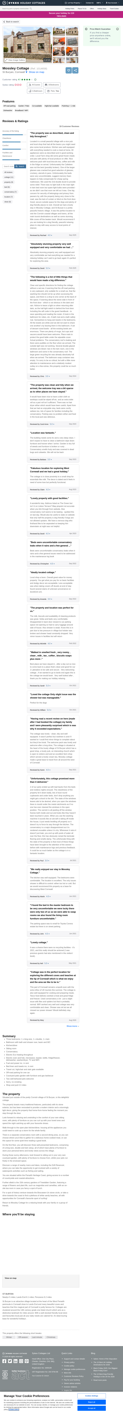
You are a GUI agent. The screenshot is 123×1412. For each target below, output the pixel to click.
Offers (92, 9)
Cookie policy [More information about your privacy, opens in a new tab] (14, 1409)
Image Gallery (15, 60)
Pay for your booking (72, 1380)
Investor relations (70, 1387)
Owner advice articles (72, 1383)
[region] (61, 1402)
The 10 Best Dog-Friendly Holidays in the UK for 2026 (103, 1375)
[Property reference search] (31, 8)
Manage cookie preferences (74, 1369)
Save (69, 70)
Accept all (91, 1408)
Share (75, 70)
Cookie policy (69, 1366)
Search (20, 166)
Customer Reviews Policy (73, 1376)
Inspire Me (68, 1390)
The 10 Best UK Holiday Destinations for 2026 (102, 1363)
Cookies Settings (91, 1396)
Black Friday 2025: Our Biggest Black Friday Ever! (105, 1369)
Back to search (12, 22)
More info (67, 1373)
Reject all (91, 1402)
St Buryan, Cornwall (23, 72)
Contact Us (89, 3)
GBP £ (100, 3)
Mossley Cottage (15, 68)
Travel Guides (114, 9)
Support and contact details (74, 1359)
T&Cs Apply (61, 16)
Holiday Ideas (102, 9)
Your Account (112, 3)
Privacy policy (69, 1362)
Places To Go (82, 9)
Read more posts (100, 1380)
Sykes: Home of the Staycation (105, 1359)
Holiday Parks (69, 9)
